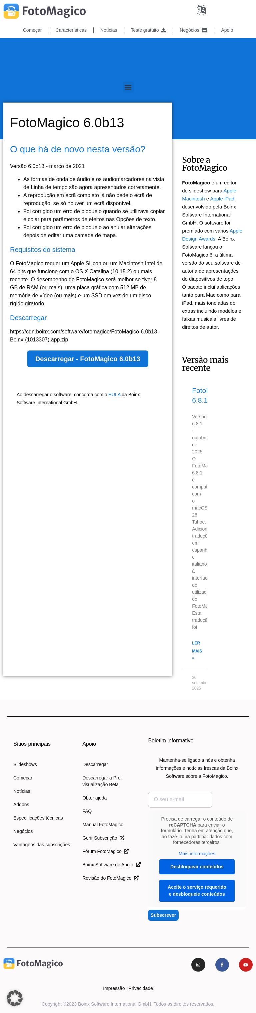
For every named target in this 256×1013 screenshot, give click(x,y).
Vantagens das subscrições (41, 844)
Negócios (193, 30)
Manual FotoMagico (102, 824)
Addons (21, 804)
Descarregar (95, 764)
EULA (114, 394)
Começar (32, 30)
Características (71, 30)
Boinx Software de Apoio (111, 864)
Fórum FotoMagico (105, 851)
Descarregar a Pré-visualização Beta (102, 781)
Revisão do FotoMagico (110, 877)
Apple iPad (222, 198)
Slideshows (25, 764)
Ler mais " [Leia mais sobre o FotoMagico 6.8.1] (197, 650)
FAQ (87, 811)
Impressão (114, 988)
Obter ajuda (94, 797)
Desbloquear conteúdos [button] (196, 866)
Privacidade (141, 988)
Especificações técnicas (38, 817)
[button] (128, 86)
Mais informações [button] (197, 853)
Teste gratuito (148, 30)
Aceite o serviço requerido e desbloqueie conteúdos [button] (197, 890)
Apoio (227, 30)
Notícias (108, 30)
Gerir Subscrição (103, 837)
